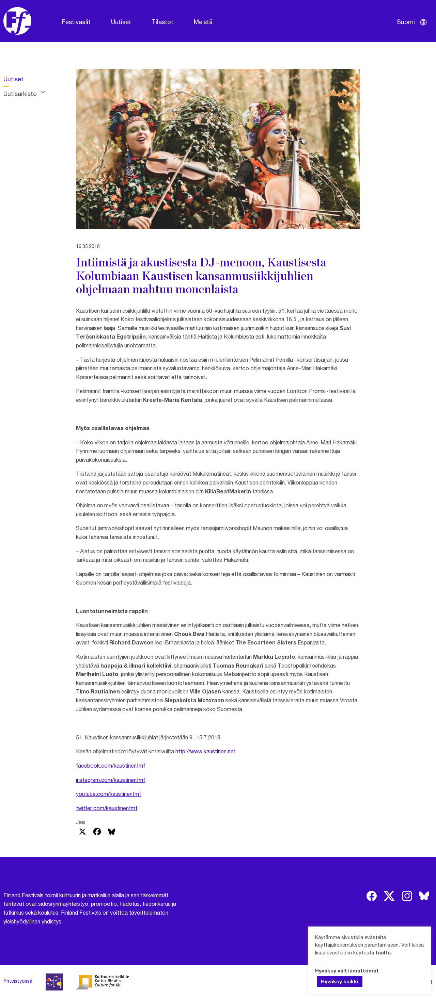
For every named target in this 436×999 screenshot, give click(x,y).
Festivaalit (76, 22)
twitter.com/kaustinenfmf (106, 808)
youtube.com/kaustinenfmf (108, 793)
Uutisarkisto (20, 93)
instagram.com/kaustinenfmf (110, 779)
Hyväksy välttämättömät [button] (347, 970)
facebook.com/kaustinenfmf (110, 765)
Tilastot (162, 22)
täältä (383, 952)
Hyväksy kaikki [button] (339, 981)
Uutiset (121, 22)
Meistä (203, 22)
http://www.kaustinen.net (205, 751)
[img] (372, 896)
